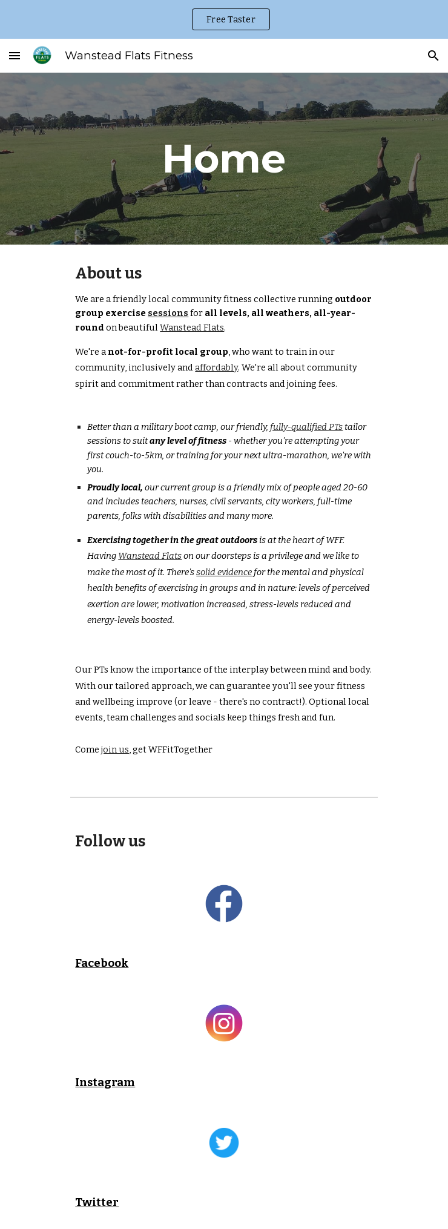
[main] (223, 158)
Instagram (105, 1082)
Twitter (97, 1202)
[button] (14, 55)
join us (115, 749)
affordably (216, 367)
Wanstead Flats (192, 327)
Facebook (101, 963)
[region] (224, 19)
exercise (126, 313)
